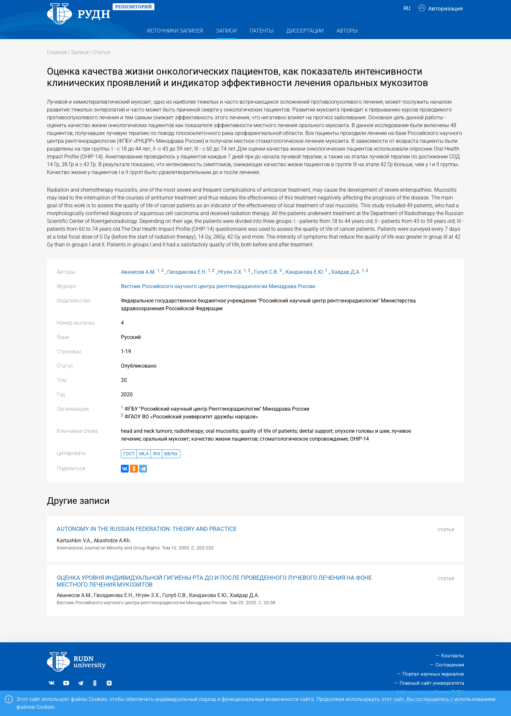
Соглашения (449, 665)
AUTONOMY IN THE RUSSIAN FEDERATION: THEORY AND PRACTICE (147, 542)
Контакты (452, 656)
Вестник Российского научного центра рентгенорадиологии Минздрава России (218, 299)
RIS (156, 467)
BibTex (171, 467)
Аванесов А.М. (138, 285)
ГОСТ (129, 467)
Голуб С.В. (266, 285)
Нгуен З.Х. (230, 285)
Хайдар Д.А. (345, 285)
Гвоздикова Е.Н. (187, 285)
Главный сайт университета (432, 683)
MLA (144, 467)
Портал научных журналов (433, 674)
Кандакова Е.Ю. (304, 285)
